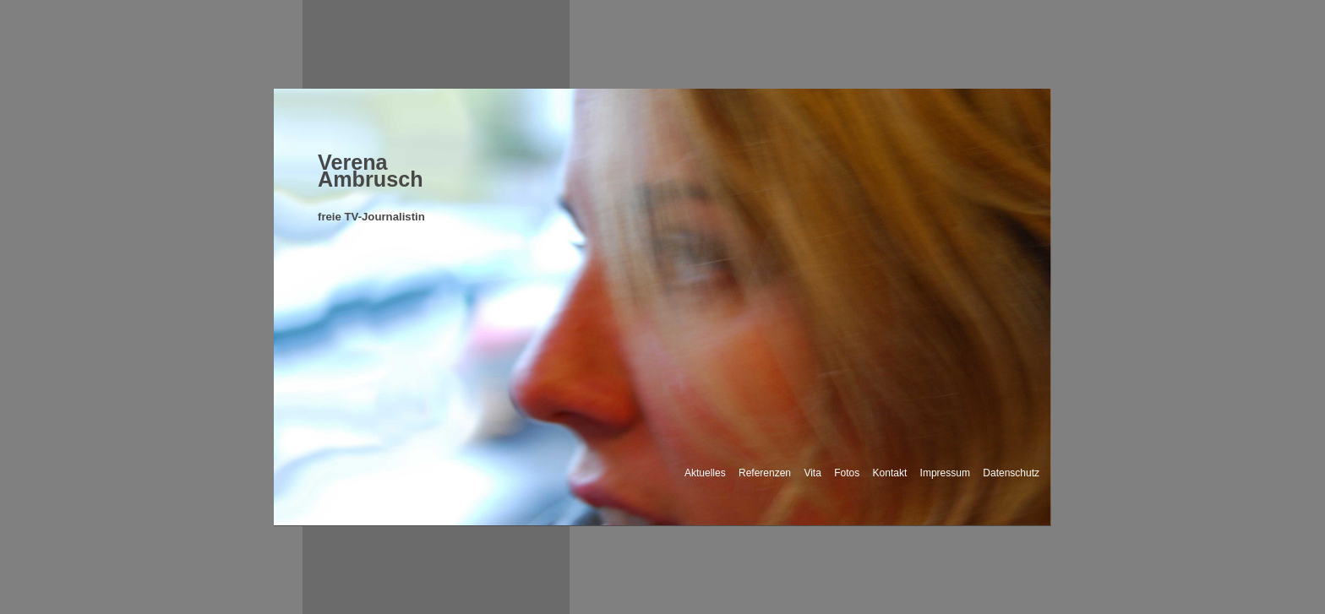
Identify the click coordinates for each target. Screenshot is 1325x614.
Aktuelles (705, 473)
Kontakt (890, 473)
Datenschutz (1011, 473)
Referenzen (765, 473)
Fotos (846, 473)
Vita (812, 473)
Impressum (945, 473)
